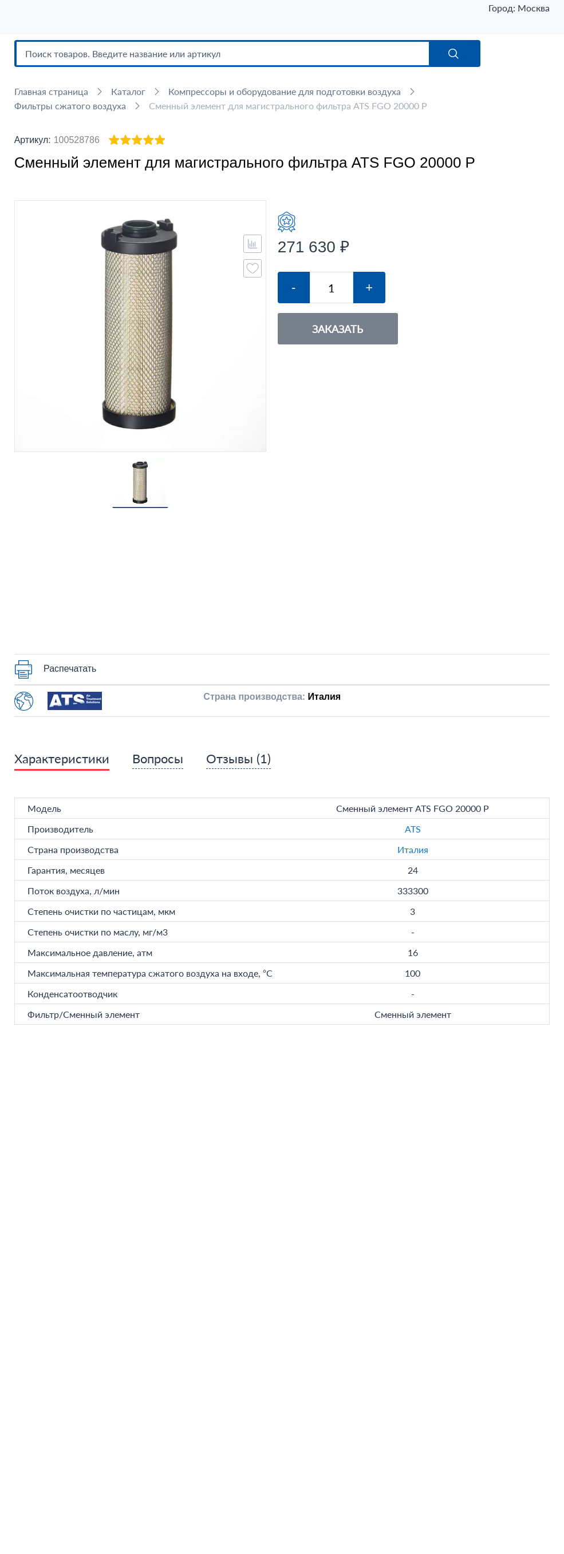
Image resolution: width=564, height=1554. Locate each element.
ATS (413, 828)
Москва (534, 7)
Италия (412, 849)
